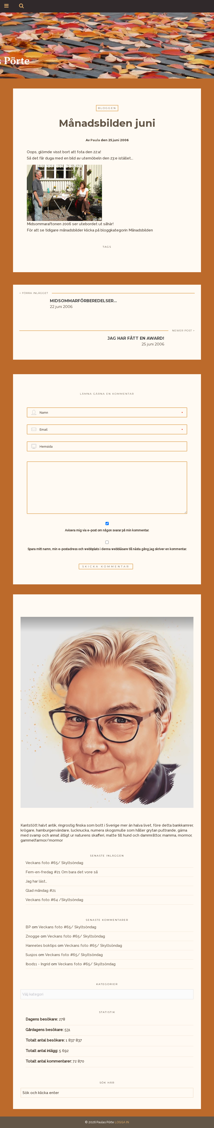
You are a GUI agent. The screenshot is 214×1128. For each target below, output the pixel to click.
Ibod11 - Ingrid (38, 964)
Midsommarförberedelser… (83, 300)
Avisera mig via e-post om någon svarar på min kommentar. (107, 527)
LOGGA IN (122, 1122)
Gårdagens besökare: (45, 1030)
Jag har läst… (36, 881)
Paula (95, 140)
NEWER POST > (183, 330)
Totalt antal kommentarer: (49, 1061)
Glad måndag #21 (41, 890)
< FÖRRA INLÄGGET (33, 293)
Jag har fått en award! (136, 338)
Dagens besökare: (42, 1019)
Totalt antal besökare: (46, 1040)
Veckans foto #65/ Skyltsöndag (54, 863)
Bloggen (107, 108)
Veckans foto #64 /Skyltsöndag (54, 900)
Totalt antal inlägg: (42, 1051)
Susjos (31, 955)
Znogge (33, 936)
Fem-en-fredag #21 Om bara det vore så (62, 872)
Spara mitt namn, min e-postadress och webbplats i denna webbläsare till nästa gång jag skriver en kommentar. (107, 549)
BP (28, 927)
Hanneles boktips (41, 945)
